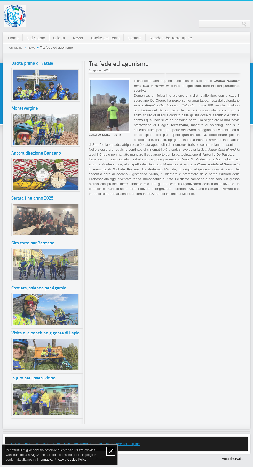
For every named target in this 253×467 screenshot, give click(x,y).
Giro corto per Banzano (32, 243)
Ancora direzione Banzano (36, 153)
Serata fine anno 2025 (32, 198)
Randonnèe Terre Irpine (170, 38)
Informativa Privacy (50, 459)
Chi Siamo (36, 38)
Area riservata (232, 459)
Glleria (59, 38)
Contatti (134, 38)
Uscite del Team (105, 38)
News (78, 38)
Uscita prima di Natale (32, 63)
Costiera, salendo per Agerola (38, 288)
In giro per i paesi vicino (33, 378)
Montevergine (24, 108)
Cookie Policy (76, 459)
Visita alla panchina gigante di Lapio (45, 333)
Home (13, 38)
